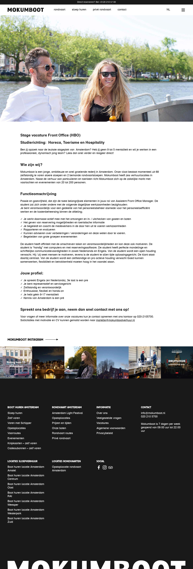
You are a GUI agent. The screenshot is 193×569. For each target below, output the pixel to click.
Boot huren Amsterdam (23, 407)
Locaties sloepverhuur (22, 461)
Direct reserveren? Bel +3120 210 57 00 (96, 2)
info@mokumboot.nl (153, 413)
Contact (146, 407)
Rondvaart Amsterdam (67, 407)
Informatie (103, 407)
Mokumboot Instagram (25, 339)
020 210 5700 (149, 416)
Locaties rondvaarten (66, 461)
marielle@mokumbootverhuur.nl (115, 320)
